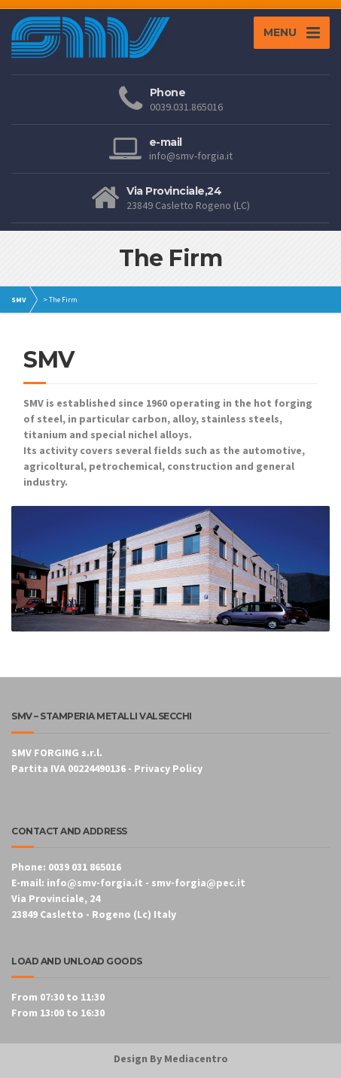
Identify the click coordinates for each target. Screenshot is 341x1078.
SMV (18, 299)
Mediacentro (196, 1058)
